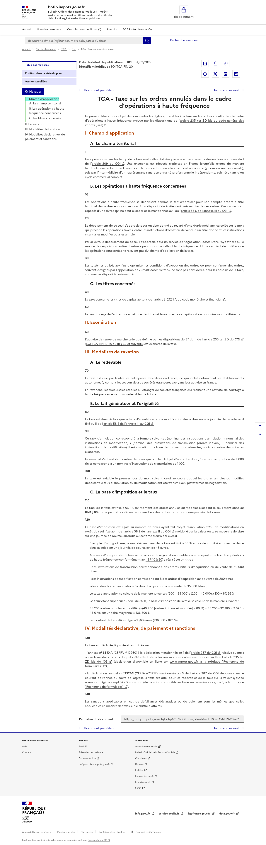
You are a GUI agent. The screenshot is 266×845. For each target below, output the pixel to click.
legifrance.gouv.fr (199, 814)
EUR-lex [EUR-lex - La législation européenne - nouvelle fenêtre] (139, 770)
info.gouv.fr (143, 814)
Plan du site (87, 832)
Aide (24, 746)
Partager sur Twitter (215, 74)
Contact (26, 752)
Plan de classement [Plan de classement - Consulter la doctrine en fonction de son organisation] (49, 29)
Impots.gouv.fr (143, 782)
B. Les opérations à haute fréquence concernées (46, 110)
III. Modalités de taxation (42, 129)
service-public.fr (169, 814)
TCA (64, 49)
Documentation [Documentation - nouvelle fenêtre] (87, 758)
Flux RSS (83, 746)
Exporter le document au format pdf (205, 63)
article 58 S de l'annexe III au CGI (204, 210)
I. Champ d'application (42, 99)
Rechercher (147, 40)
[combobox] (84, 40)
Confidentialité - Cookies (112, 832)
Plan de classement (46, 49)
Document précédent (99, 90)
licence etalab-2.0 (97, 840)
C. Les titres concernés (45, 118)
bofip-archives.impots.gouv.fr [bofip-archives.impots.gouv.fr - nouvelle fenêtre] (94, 764)
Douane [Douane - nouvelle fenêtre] (139, 764)
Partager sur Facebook (205, 74)
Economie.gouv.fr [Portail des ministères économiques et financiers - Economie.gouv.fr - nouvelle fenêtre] (144, 776)
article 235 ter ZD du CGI (221, 339)
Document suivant (226, 90)
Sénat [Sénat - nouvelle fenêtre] (138, 788)
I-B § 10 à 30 (154, 559)
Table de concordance (91, 752)
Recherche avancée (183, 40)
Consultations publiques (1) (84, 29)
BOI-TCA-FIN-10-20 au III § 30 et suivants (114, 344)
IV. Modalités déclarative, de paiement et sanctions (45, 136)
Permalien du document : (97, 719)
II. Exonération (35, 124)
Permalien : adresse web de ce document (225, 63)
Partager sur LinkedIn (225, 74)
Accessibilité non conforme (37, 832)
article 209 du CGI (106, 163)
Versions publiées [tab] (36, 82)
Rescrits (112, 29)
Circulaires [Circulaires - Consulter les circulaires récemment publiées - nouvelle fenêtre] (140, 758)
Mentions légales (66, 832)
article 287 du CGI (204, 652)
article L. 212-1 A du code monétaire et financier (187, 299)
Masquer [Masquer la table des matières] (35, 91)
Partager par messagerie (236, 74)
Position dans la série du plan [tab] (43, 73)
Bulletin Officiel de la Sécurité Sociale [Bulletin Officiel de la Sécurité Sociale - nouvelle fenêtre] (155, 752)
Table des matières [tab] (37, 65)
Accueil (26, 29)
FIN (74, 49)
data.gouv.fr (227, 814)
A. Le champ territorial (45, 103)
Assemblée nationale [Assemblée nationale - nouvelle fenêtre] (146, 746)
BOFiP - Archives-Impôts (137, 29)
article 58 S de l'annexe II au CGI (147, 531)
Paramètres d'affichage (148, 832)
